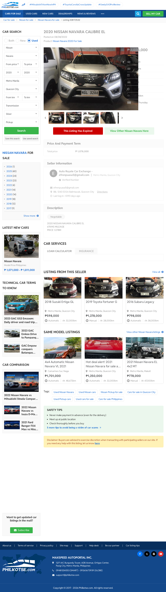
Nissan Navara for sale (48, 20)
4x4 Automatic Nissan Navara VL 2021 (59, 364)
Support (79, 545)
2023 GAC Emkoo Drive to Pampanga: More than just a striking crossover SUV (29, 334)
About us (6, 545)
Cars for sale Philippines (110, 399)
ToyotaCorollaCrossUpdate (78, 4)
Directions (102, 191)
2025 (9, 171)
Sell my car (153, 13)
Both (11, 40)
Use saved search (30, 138)
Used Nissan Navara (64, 392)
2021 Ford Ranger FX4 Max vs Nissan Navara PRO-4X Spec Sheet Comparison (30, 426)
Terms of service (26, 545)
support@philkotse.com (67, 575)
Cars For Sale (13, 13)
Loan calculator (59, 251)
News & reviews (86, 13)
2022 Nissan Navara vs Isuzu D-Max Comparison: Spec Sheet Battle (29, 411)
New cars (47, 13)
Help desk (94, 545)
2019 (8, 199)
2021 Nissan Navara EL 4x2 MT (142, 364)
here (97, 443)
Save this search (12, 138)
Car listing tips (133, 545)
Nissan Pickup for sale (112, 392)
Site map (64, 545)
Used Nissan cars (87, 392)
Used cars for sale (85, 399)
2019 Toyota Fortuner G (101, 302)
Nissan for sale (26, 20)
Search (21, 130)
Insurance (86, 251)
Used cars (31, 13)
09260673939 (87, 570)
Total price (52, 151)
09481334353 (62, 570)
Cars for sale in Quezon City (141, 392)
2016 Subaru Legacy (140, 302)
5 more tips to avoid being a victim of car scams (74, 427)
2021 (8, 189)
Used (35, 40)
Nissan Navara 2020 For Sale (67, 41)
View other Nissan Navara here (129, 131)
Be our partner (112, 545)
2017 (8, 208)
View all (156, 271)
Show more (29, 215)
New (23, 40)
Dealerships (65, 13)
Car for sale (9, 20)
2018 (8, 203)
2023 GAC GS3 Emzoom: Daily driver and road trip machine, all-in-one (19, 320)
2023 (9, 180)
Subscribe (21, 530)
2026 (9, 166)
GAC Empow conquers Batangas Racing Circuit (29, 349)
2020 (9, 194)
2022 (9, 185)
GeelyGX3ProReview (110, 4)
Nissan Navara (12, 261)
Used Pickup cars (62, 399)
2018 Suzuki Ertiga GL (59, 302)
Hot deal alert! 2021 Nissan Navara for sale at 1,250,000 (102, 364)
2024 (9, 175)
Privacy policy (46, 545)
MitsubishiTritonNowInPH (43, 4)
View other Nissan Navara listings (143, 332)
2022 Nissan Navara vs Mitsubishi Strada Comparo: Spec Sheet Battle (21, 397)
